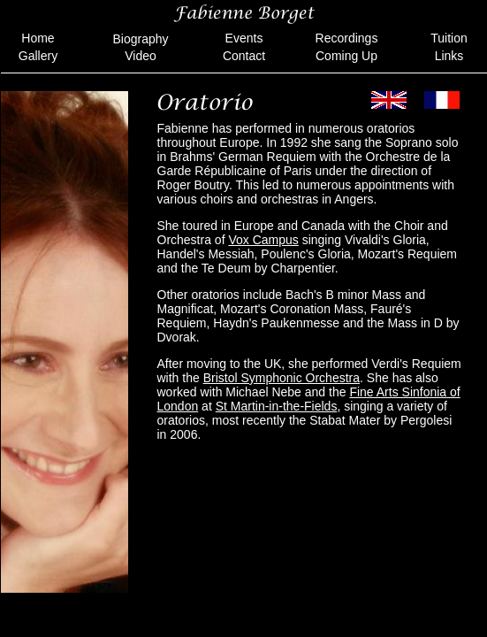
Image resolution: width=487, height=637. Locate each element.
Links (449, 56)
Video (140, 56)
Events (244, 38)
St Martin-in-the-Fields (277, 406)
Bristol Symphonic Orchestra (281, 378)
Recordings (347, 38)
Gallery (38, 56)
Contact (244, 56)
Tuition (449, 38)
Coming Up (346, 56)
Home (37, 38)
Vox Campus (263, 240)
